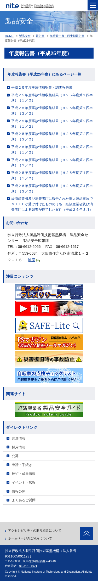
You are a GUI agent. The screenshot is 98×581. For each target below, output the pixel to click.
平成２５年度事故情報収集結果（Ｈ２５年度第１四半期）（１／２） (52, 97)
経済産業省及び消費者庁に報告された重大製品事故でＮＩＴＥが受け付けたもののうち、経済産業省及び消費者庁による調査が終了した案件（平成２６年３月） (52, 204)
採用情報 (18, 447)
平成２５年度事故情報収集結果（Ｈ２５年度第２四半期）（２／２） (52, 136)
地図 (34, 260)
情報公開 (18, 491)
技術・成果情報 (24, 474)
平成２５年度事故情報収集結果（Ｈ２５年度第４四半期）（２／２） (52, 188)
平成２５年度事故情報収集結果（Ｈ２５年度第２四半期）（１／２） (52, 123)
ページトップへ (86, 533)
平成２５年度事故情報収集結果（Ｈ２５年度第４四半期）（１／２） (52, 175)
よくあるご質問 (24, 500)
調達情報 (18, 438)
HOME (9, 35)
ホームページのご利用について (30, 538)
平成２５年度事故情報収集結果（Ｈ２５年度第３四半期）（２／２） (52, 162)
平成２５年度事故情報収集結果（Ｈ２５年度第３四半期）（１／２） (52, 149)
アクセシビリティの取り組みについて (34, 530)
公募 (15, 456)
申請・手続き (22, 465)
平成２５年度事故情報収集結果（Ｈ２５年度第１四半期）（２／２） (52, 110)
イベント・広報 (24, 483)
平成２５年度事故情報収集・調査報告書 (41, 87)
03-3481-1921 (28, 565)
